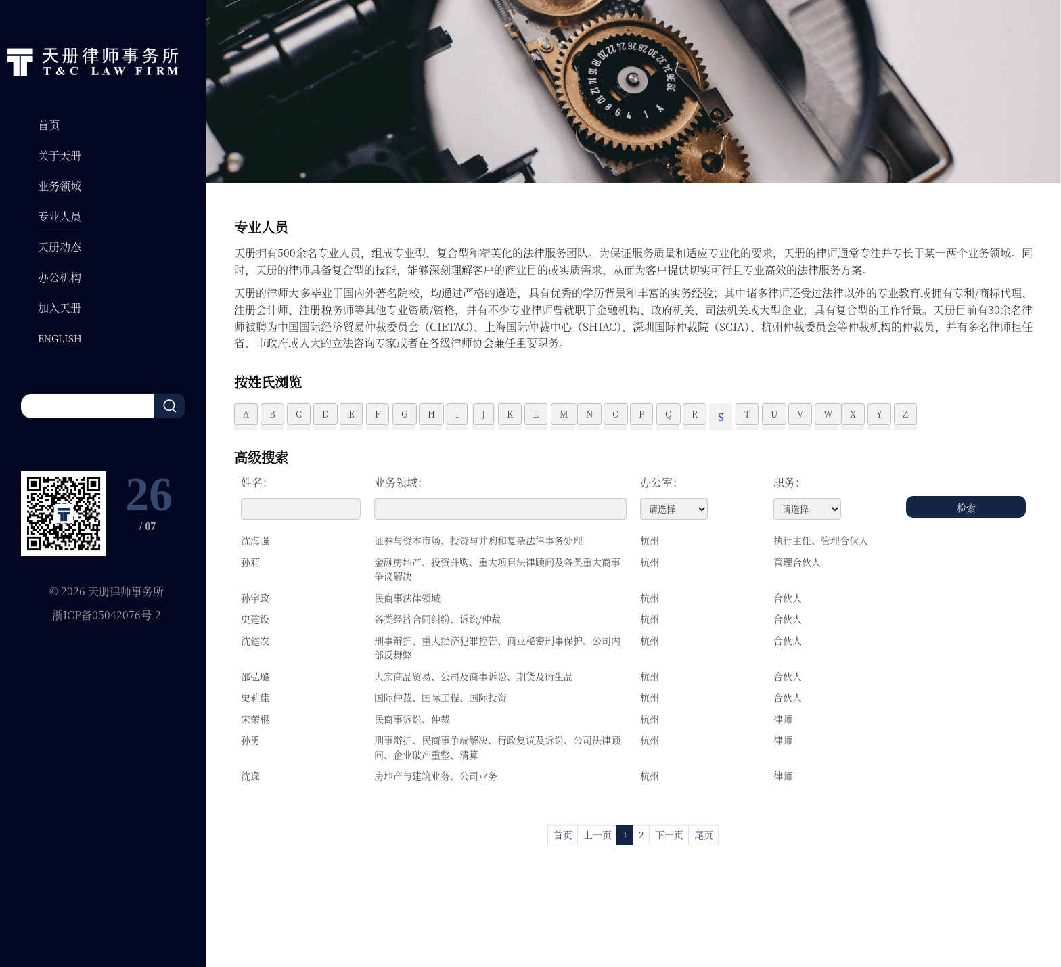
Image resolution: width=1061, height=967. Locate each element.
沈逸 (250, 775)
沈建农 (255, 640)
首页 (563, 834)
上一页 (597, 834)
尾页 (703, 834)
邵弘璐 (255, 676)
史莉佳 (255, 697)
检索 (966, 507)
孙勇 (250, 739)
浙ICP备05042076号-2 (106, 615)
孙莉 (250, 561)
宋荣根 (255, 718)
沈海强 (255, 540)
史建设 (255, 618)
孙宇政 (255, 597)
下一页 (669, 834)
